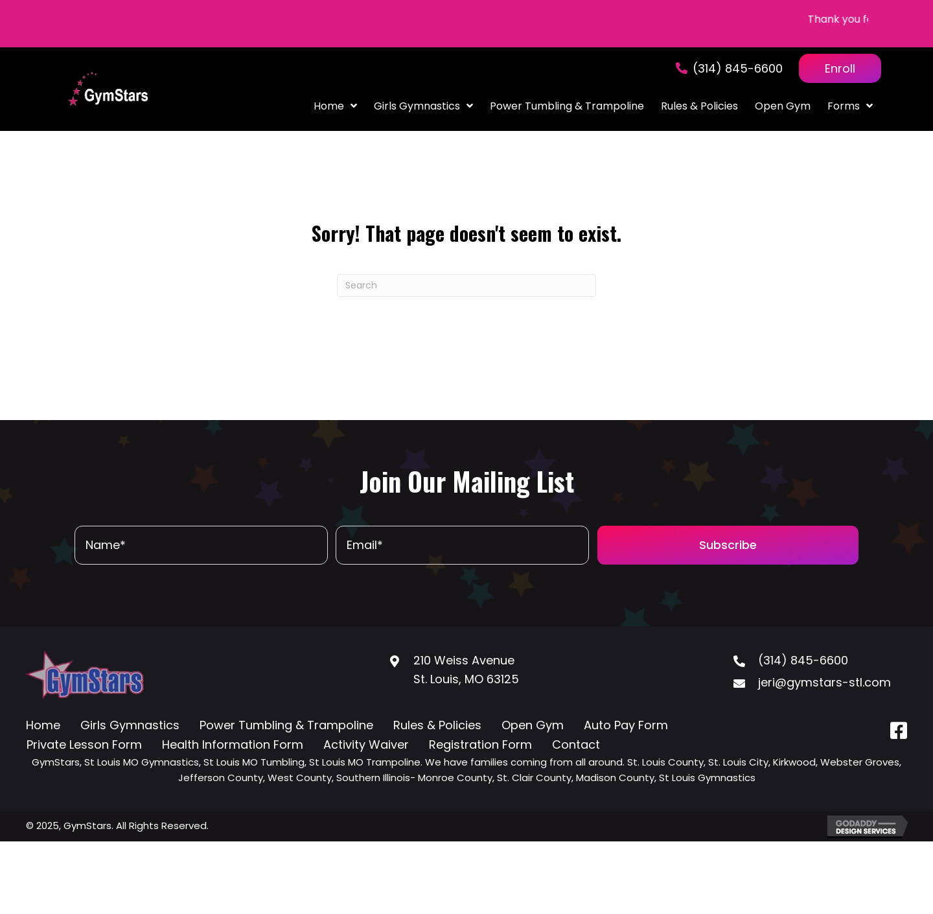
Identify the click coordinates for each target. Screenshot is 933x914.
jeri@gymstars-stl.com (824, 682)
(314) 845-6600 (738, 68)
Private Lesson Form (84, 744)
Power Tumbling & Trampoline (286, 725)
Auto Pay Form (626, 725)
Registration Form (480, 744)
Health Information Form (232, 744)
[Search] (466, 285)
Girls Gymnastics (129, 725)
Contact (576, 744)
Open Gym (532, 725)
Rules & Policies (437, 725)
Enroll (840, 68)
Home (43, 725)
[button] (727, 545)
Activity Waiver (366, 744)
